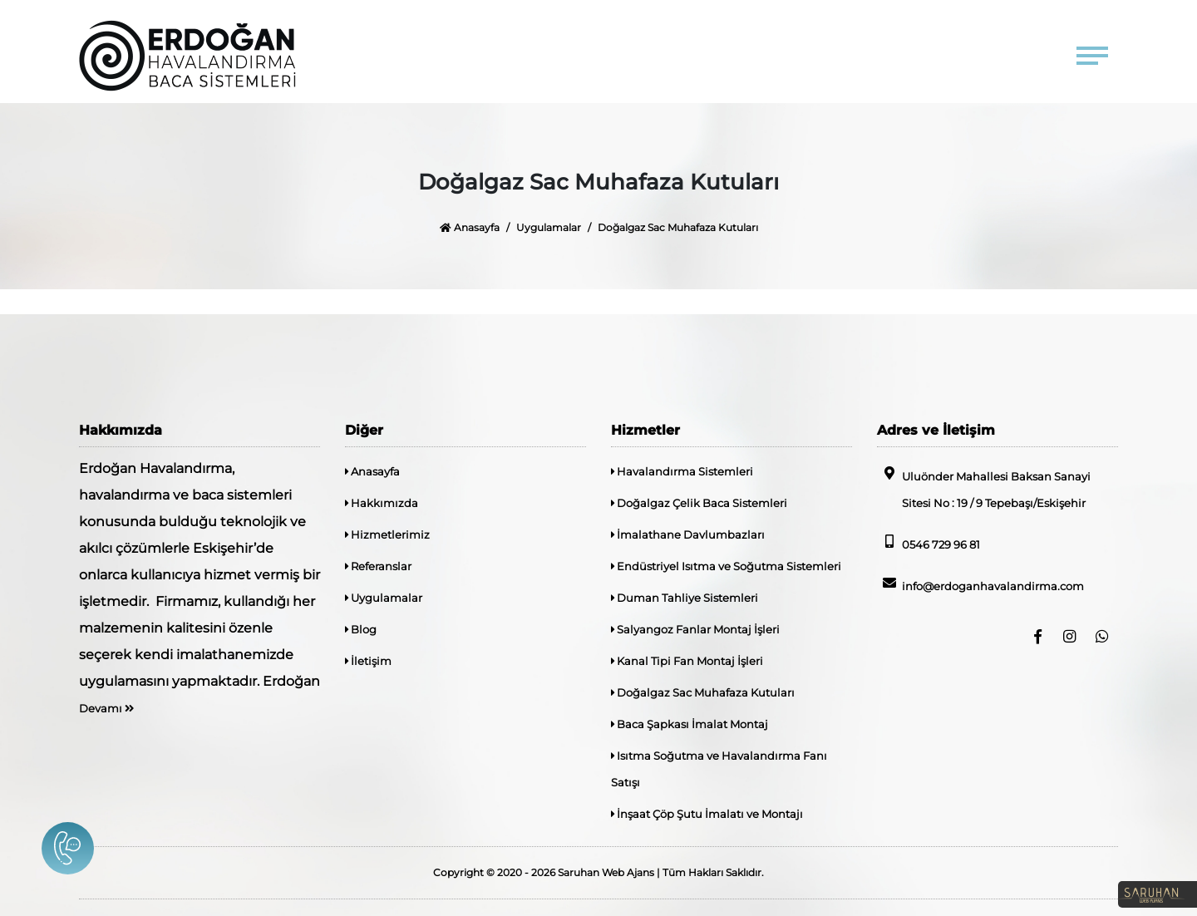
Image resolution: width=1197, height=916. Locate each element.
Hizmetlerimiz (387, 534)
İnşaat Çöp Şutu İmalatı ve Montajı (707, 813)
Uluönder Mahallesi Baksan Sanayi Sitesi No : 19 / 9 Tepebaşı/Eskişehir (984, 488)
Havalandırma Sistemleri (682, 471)
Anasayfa (470, 227)
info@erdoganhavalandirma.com (980, 584)
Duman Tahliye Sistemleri (684, 597)
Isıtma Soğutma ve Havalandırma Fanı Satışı (719, 769)
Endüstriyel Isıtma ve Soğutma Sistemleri (726, 566)
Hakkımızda (381, 503)
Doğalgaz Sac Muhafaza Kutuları (703, 692)
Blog (361, 629)
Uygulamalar (548, 227)
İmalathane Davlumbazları (688, 534)
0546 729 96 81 (928, 542)
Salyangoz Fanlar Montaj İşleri (695, 629)
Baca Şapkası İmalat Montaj (689, 724)
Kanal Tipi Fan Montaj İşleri (687, 660)
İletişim (368, 660)
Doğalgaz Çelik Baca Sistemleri (699, 503)
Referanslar (378, 566)
